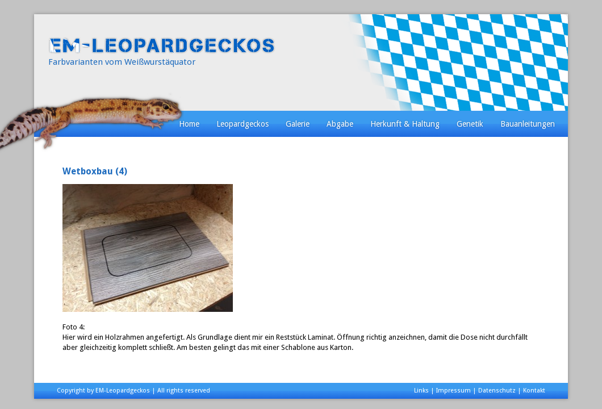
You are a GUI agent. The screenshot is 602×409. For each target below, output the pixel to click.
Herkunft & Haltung (405, 123)
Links (421, 390)
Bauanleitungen (527, 123)
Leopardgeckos (242, 123)
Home (189, 123)
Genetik (470, 123)
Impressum (453, 390)
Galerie (298, 123)
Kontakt (534, 390)
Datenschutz (497, 390)
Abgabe (340, 123)
